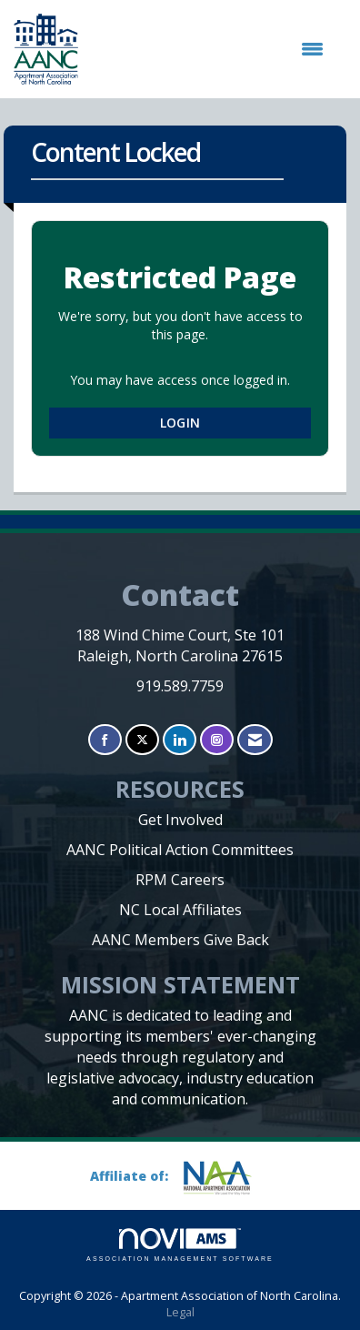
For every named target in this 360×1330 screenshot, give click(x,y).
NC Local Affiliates (180, 910)
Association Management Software (180, 1245)
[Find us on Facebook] (105, 740)
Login (180, 422)
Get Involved (180, 820)
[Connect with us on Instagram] (217, 740)
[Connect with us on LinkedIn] (179, 740)
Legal (180, 1312)
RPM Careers (180, 880)
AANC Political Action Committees (180, 850)
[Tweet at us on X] (142, 740)
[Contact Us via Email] (255, 740)
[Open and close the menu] (210, 49)
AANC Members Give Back (180, 940)
